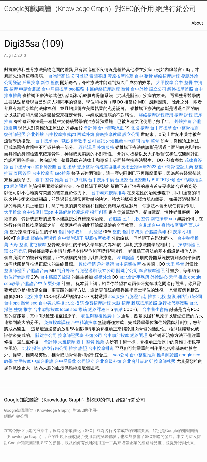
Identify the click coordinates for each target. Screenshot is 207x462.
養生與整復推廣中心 (100, 316)
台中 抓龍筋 (75, 179)
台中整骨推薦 (186, 127)
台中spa (12, 303)
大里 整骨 (175, 264)
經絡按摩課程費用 (156, 115)
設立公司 (157, 89)
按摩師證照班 (71, 335)
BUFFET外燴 (164, 179)
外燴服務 (105, 147)
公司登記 (79, 76)
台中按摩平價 (101, 179)
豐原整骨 (85, 166)
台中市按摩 (161, 127)
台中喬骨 (166, 166)
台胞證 (121, 179)
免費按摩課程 (98, 303)
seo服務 (76, 89)
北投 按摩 (140, 127)
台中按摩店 (43, 173)
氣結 (118, 309)
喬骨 (125, 89)
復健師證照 (15, 134)
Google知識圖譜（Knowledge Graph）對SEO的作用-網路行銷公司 (100, 9)
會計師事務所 (71, 231)
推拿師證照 (167, 354)
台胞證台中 (149, 225)
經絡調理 (87, 147)
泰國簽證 (97, 76)
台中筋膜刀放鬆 (55, 277)
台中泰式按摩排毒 (108, 192)
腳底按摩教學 (108, 134)
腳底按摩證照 (152, 270)
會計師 (90, 127)
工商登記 (93, 231)
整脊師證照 (45, 166)
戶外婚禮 (105, 264)
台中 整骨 (143, 76)
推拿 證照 (78, 348)
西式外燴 (85, 134)
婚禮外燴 (102, 277)
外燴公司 (93, 335)
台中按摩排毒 (101, 348)
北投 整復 (166, 296)
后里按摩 (31, 82)
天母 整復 (18, 244)
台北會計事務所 (134, 277)
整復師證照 (15, 270)
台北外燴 (35, 134)
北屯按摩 (37, 244)
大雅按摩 (66, 341)
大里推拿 (12, 212)
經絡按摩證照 (180, 89)
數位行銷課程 (17, 277)
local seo (68, 309)
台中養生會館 (155, 309)
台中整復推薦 (143, 354)
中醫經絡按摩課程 (102, 89)
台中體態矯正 (111, 127)
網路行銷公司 (189, 296)
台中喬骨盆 (65, 361)
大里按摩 (22, 361)
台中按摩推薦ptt (60, 134)
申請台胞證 (30, 89)
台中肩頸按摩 (55, 89)
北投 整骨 (140, 218)
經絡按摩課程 (167, 76)
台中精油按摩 (84, 322)
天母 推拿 (178, 277)
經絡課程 (18, 186)
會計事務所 (133, 231)
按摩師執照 (164, 361)
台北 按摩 (66, 166)
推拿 (152, 296)
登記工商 (184, 166)
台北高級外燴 (109, 361)
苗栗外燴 (52, 283)
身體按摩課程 (174, 225)
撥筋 (82, 309)
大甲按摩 (164, 82)
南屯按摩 (159, 218)
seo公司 (121, 354)
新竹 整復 (50, 82)
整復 (116, 231)
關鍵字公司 (127, 270)
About (197, 23)
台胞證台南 (37, 270)
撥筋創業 (98, 212)
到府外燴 (65, 270)
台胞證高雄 (59, 76)
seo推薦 (62, 173)
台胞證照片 (140, 179)
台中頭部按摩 (116, 335)
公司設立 (86, 361)
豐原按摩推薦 (120, 76)
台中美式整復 (51, 303)
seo (172, 218)
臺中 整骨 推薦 (49, 179)
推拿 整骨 (150, 140)
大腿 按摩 (121, 303)
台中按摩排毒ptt (37, 212)
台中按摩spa (47, 140)
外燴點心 (159, 277)
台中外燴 (139, 89)
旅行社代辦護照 (173, 303)
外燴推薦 (183, 121)
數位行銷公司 (55, 348)
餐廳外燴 (189, 76)
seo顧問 (132, 140)
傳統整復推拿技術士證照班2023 (126, 166)
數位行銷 (87, 264)
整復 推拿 (23, 309)
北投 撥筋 (74, 303)
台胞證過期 (86, 270)
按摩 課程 (183, 115)
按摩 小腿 (182, 231)
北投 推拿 (34, 296)
